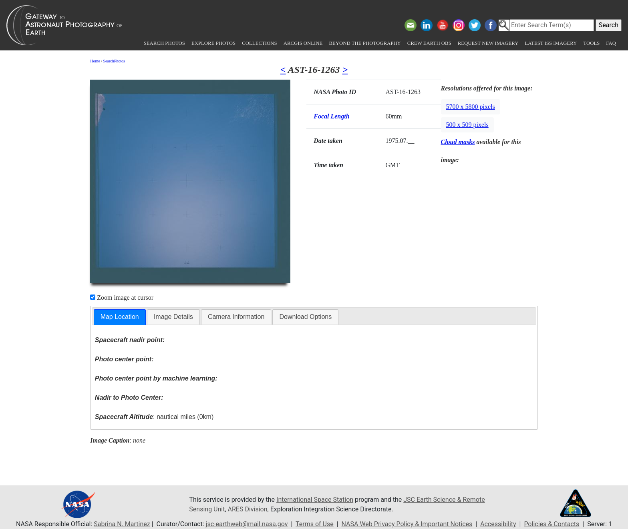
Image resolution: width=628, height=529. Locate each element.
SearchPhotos (114, 61)
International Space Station (314, 499)
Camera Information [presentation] (236, 316)
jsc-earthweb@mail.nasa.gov (247, 524)
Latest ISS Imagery (551, 43)
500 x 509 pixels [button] (467, 124)
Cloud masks (458, 141)
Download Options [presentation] (305, 316)
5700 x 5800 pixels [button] (470, 106)
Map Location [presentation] (120, 316)
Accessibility (498, 524)
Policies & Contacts (551, 524)
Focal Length (331, 116)
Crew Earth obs (429, 43)
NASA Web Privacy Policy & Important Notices (407, 524)
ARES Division (248, 509)
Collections (259, 43)
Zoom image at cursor (121, 297)
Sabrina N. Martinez (122, 524)
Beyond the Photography (365, 43)
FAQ (611, 43)
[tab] (120, 317)
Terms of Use (315, 524)
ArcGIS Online (303, 43)
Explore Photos (213, 43)
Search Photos (164, 43)
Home (95, 61)
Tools (591, 43)
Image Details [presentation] (173, 316)
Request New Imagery (488, 43)
